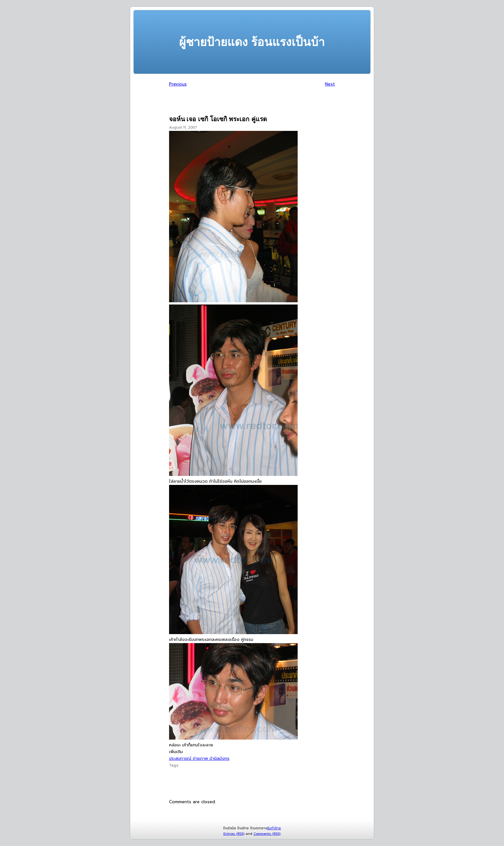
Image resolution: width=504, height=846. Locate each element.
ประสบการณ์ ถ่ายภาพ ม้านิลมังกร (199, 758)
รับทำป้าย (274, 828)
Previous (178, 84)
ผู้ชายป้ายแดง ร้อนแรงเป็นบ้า (252, 42)
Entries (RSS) (233, 833)
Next (330, 84)
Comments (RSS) (267, 833)
